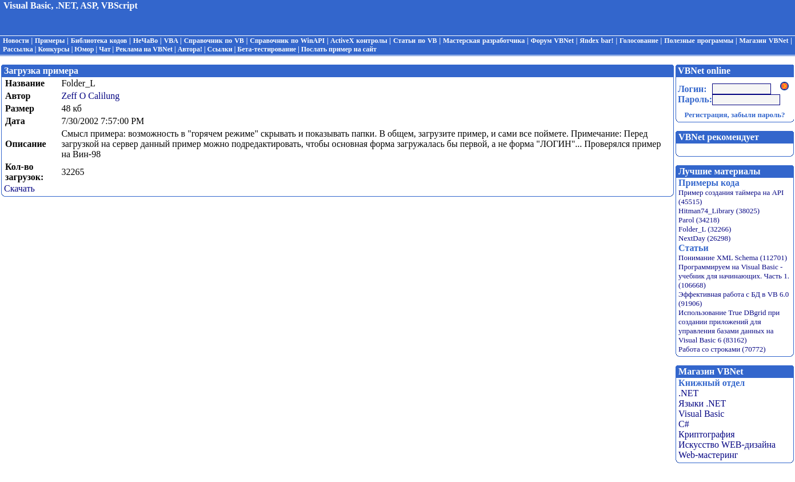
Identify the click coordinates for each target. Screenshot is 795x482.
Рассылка (18, 49)
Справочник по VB (214, 41)
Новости (16, 41)
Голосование (639, 41)
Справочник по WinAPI (287, 41)
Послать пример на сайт (339, 49)
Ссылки (220, 49)
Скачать (19, 188)
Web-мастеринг (708, 455)
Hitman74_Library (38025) (719, 210)
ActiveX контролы (358, 41)
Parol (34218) (699, 220)
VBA (171, 41)
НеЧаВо (145, 41)
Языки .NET (702, 403)
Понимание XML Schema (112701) (732, 257)
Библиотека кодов (99, 41)
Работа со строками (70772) (721, 349)
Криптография (706, 434)
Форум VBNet (552, 41)
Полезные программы (698, 41)
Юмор (84, 49)
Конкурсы (53, 49)
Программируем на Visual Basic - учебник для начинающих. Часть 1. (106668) (733, 275)
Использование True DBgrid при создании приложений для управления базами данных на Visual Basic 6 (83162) (729, 326)
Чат (104, 49)
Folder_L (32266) (704, 229)
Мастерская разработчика (484, 41)
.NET (688, 393)
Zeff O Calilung (90, 96)
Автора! (190, 49)
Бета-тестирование (266, 49)
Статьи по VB (415, 41)
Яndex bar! (596, 41)
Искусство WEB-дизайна (727, 444)
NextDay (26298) (704, 238)
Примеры (50, 41)
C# (683, 424)
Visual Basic (701, 414)
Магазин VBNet (763, 41)
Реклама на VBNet (144, 49)
